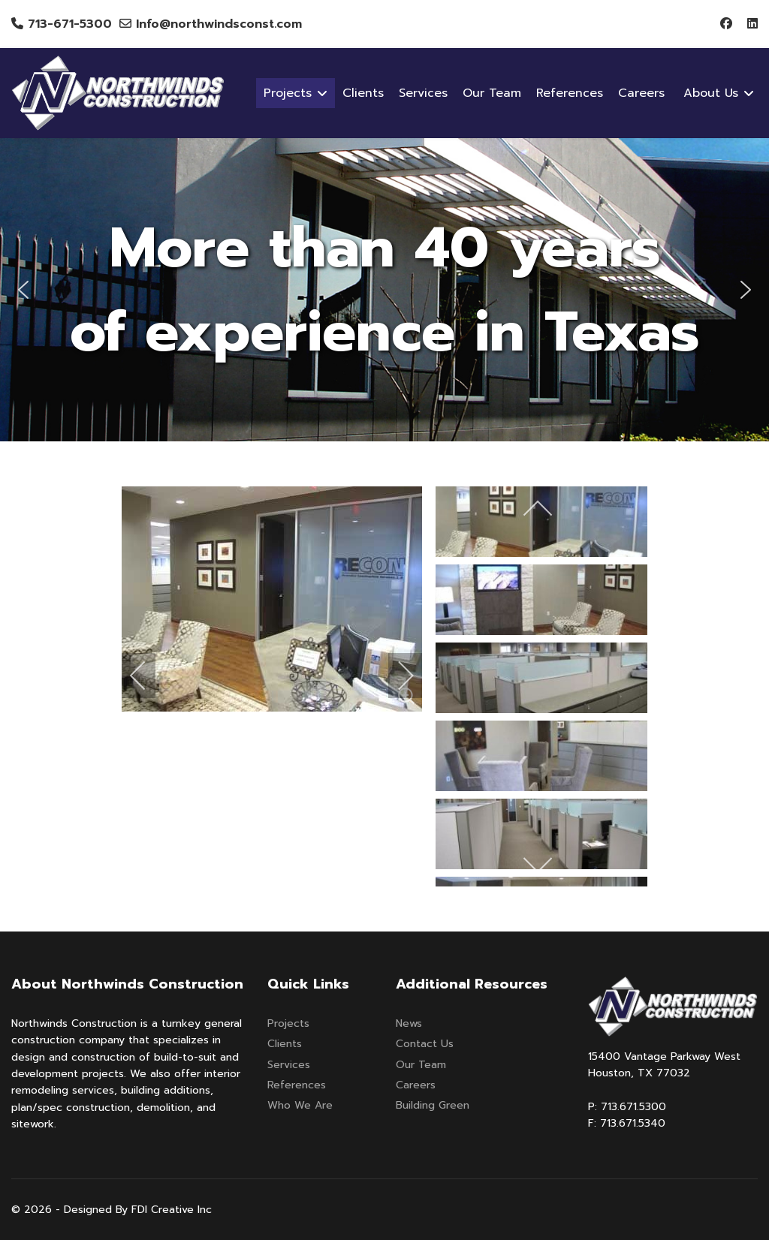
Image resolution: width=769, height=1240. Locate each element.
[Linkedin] (752, 24)
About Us (710, 93)
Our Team (492, 93)
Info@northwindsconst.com (219, 24)
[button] (23, 290)
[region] (384, 289)
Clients (363, 93)
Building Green (432, 1105)
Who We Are (300, 1105)
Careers (641, 93)
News (409, 1023)
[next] (395, 675)
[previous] (148, 675)
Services (423, 93)
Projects (288, 1023)
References (569, 93)
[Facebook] (726, 24)
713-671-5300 (70, 24)
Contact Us (425, 1044)
